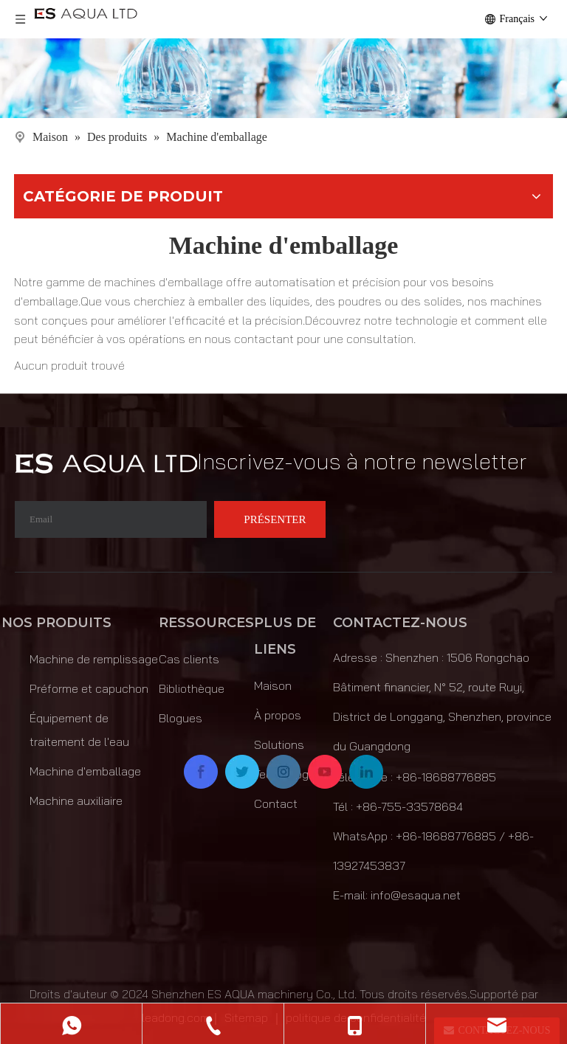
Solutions (279, 744)
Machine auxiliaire (76, 800)
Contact (276, 803)
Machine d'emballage (85, 771)
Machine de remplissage (94, 658)
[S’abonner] (270, 519)
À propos (277, 715)
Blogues (180, 718)
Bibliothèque (191, 688)
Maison (273, 685)
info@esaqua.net (416, 895)
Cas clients (189, 658)
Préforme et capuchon (89, 688)
